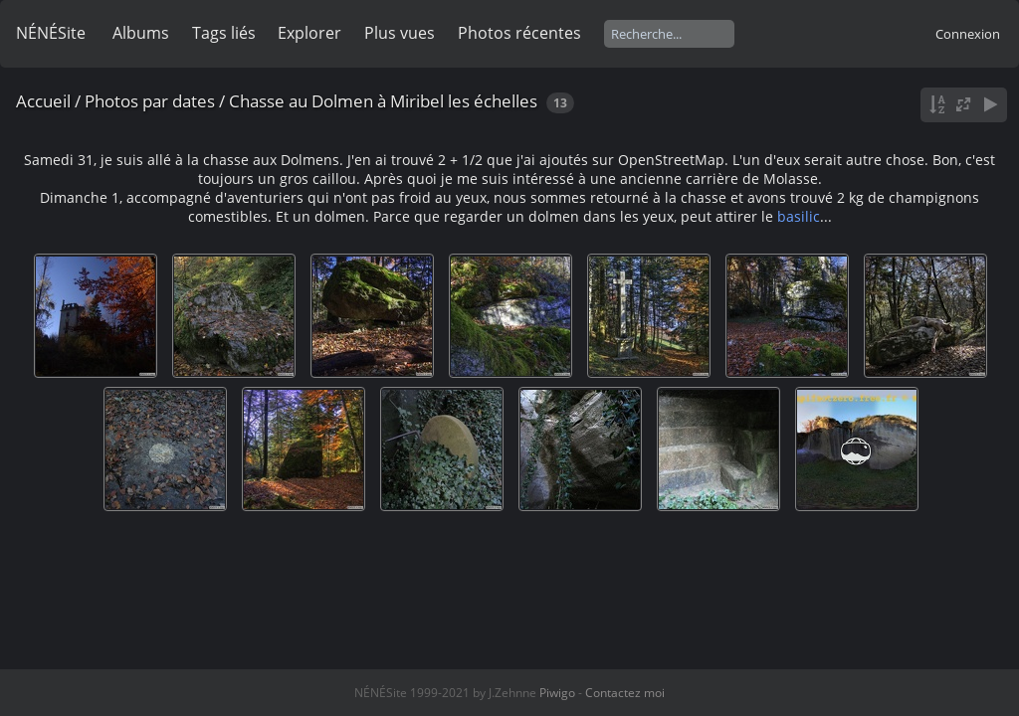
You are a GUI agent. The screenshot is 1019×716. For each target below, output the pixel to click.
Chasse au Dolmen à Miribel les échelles (383, 101)
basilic (798, 216)
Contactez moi (625, 692)
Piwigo (557, 692)
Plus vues (399, 33)
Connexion (967, 34)
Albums (140, 33)
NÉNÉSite (51, 33)
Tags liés (224, 33)
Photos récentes (519, 33)
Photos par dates (150, 101)
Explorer (309, 33)
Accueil (43, 101)
